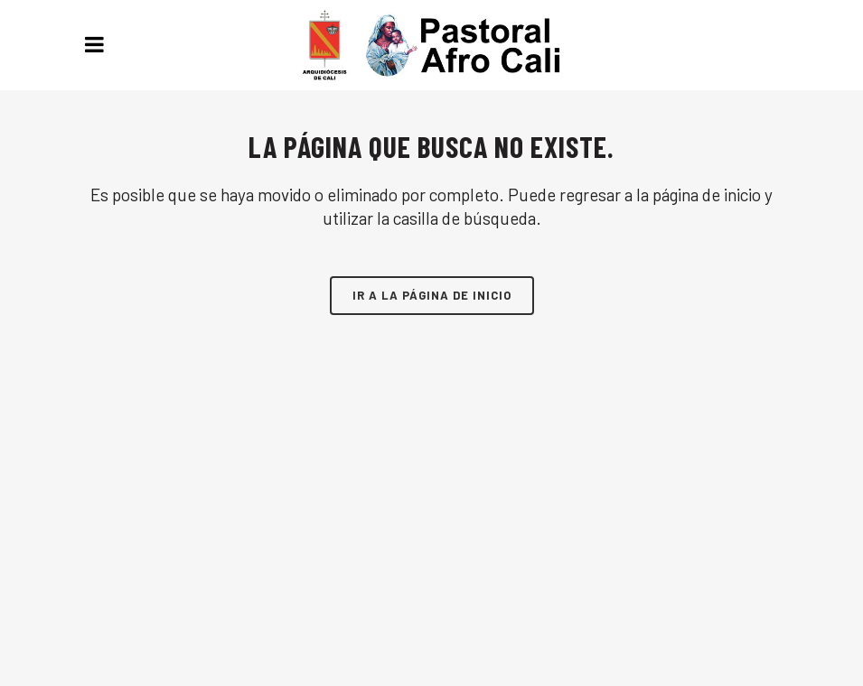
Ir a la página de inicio (431, 295)
